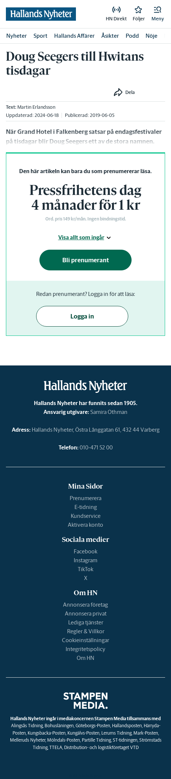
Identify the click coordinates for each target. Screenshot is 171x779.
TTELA (55, 747)
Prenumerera (85, 498)
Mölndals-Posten (63, 740)
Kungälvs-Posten (83, 733)
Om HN (85, 657)
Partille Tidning (96, 740)
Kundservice (86, 515)
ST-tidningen (125, 740)
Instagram (85, 560)
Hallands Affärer (74, 35)
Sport (41, 35)
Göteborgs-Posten (93, 725)
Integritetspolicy (85, 648)
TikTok (85, 569)
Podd (132, 35)
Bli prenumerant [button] (85, 260)
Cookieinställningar (85, 640)
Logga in (82, 316)
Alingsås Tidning (27, 725)
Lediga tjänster (85, 622)
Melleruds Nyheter (27, 740)
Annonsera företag (85, 604)
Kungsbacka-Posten (47, 733)
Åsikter (110, 35)
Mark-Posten (145, 733)
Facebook (85, 551)
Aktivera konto (85, 524)
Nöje (151, 35)
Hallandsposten (127, 725)
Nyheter (16, 35)
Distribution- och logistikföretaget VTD (101, 747)
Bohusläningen (59, 725)
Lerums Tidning (116, 733)
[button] (157, 14)
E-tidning (85, 506)
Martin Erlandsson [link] (36, 107)
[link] (116, 14)
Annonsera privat (86, 613)
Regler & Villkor (85, 631)
